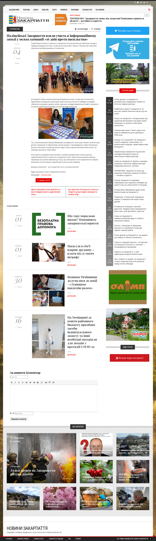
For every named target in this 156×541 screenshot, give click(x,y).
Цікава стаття (43, 180)
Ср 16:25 (109, 244)
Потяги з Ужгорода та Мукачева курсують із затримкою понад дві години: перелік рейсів (128, 228)
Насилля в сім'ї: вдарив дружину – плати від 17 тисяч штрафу (80, 251)
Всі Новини (100, 9)
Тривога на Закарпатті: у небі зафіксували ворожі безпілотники (128, 253)
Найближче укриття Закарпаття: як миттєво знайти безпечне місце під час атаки (130, 111)
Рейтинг (96, 29)
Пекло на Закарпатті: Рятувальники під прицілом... (131, 477)
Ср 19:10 (109, 173)
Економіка (75, 9)
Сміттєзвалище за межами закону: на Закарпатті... (134, 451)
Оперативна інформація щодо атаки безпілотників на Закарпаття (129, 191)
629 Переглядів (81, 29)
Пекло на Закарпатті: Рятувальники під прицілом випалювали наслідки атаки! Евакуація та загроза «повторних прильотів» (130, 121)
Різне (120, 501)
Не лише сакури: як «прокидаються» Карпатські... (56, 504)
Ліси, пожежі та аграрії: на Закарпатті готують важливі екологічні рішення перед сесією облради (130, 261)
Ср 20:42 (109, 143)
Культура (45, 9)
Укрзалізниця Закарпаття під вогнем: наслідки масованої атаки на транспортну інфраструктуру (130, 154)
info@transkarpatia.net (54, 532)
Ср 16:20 (109, 253)
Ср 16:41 (109, 236)
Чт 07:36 (109, 101)
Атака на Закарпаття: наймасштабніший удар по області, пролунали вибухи (129, 218)
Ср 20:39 (109, 154)
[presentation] (11, 382)
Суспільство (87, 9)
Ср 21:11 (109, 122)
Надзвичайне (14, 9)
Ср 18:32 (109, 191)
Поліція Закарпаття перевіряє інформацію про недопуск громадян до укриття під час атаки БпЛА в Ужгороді (130, 182)
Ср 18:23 (109, 199)
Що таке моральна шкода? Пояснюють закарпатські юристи (83, 219)
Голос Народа (86, 447)
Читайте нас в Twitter (129, 30)
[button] (11, 382)
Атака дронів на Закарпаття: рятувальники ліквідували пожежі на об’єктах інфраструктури (129, 101)
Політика (26, 9)
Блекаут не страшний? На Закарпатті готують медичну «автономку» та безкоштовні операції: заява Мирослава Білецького (131, 143)
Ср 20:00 (109, 163)
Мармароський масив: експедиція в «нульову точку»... (21, 504)
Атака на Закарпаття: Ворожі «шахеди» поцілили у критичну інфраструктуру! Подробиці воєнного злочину (131, 163)
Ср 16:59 (109, 228)
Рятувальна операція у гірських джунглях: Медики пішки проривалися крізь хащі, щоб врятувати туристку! (130, 208)
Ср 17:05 (109, 218)
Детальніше (72, 231)
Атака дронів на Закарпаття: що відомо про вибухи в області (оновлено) (131, 236)
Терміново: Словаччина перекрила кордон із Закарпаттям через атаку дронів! (129, 199)
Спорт (54, 9)
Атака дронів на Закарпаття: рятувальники (36, 472)
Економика (85, 474)
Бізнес (36, 9)
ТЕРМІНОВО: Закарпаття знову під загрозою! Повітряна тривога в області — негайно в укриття (107, 19)
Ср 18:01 (109, 209)
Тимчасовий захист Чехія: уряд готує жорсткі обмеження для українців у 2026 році (129, 132)
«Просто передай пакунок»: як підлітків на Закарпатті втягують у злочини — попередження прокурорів (130, 244)
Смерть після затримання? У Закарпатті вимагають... (97, 451)
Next (148, 15)
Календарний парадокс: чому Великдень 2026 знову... (95, 504)
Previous (145, 15)
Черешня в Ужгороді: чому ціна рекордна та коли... (96, 478)
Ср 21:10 (109, 132)
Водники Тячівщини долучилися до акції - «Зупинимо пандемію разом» (82, 282)
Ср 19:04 (109, 182)
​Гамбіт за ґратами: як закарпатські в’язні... (131, 505)
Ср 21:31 (109, 111)
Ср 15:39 (109, 261)
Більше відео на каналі (130, 358)
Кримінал (63, 9)
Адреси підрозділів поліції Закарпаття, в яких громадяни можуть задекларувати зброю (45, 192)
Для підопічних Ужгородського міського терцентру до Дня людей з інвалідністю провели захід (83, 192)
